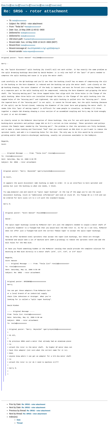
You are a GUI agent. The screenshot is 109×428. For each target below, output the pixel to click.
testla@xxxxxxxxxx (28, 33)
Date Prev (6, 5)
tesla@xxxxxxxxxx (19, 21)
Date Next (14, 5)
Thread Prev (24, 5)
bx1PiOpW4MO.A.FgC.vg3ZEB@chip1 (44, 48)
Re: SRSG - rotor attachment (33, 404)
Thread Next (35, 5)
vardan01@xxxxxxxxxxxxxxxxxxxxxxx (39, 39)
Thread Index (56, 5)
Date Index (45, 5)
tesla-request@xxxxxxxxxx (33, 51)
